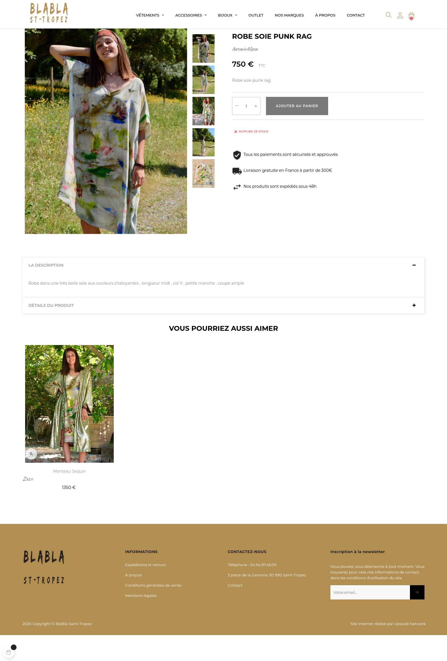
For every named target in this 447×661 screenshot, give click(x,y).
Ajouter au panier (297, 131)
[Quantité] (246, 131)
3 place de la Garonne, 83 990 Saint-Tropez (267, 600)
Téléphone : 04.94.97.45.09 (252, 590)
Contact (235, 611)
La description (46, 291)
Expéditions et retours (145, 590)
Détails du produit (51, 331)
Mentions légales (141, 621)
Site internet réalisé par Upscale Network (388, 649)
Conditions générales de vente (153, 611)
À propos (133, 600)
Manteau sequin (69, 496)
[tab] (223, 291)
